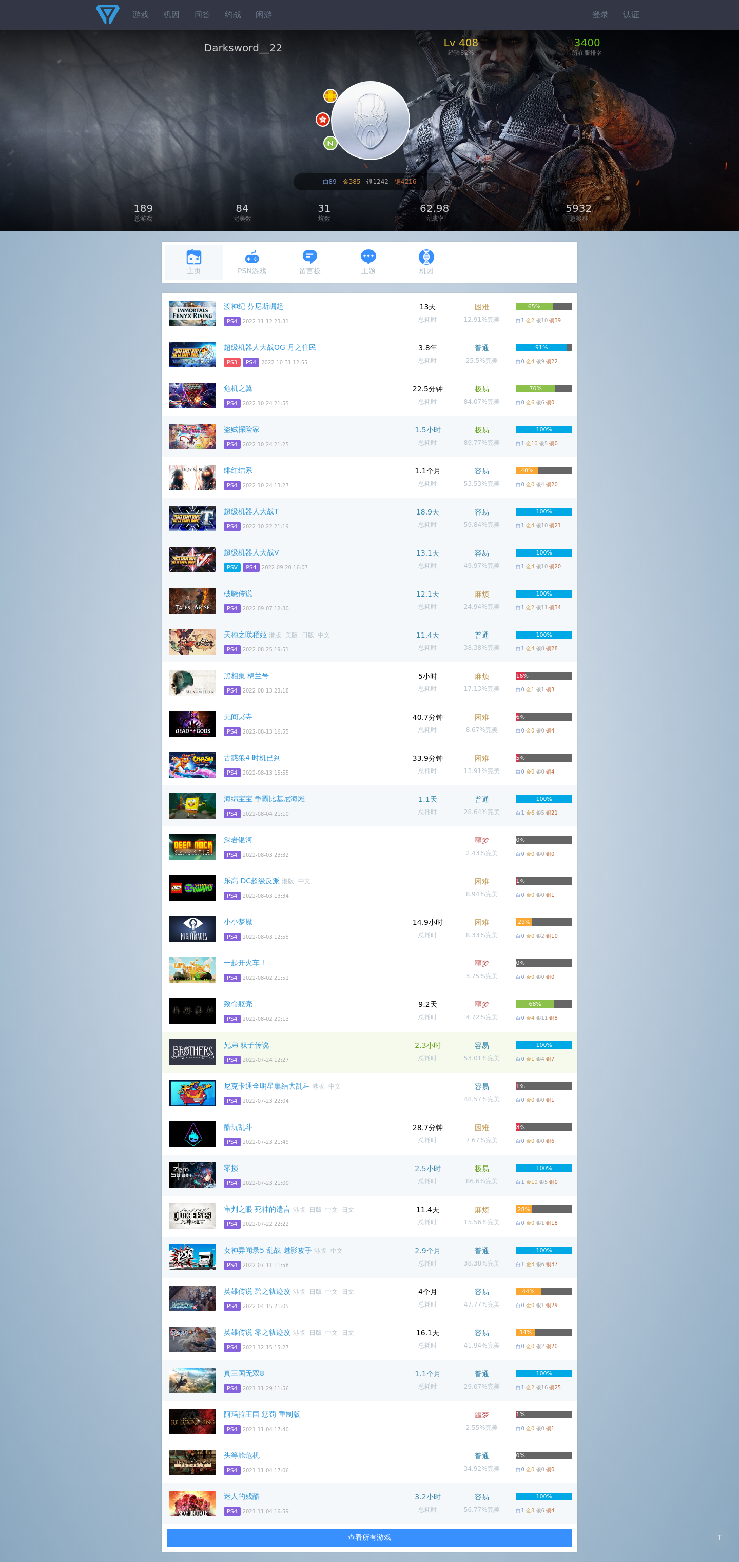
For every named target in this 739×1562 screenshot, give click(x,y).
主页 (194, 262)
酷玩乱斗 (238, 1127)
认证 (631, 14)
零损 (231, 1168)
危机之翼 (238, 388)
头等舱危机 (242, 1455)
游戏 (140, 14)
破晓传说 (238, 593)
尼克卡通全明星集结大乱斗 (267, 1086)
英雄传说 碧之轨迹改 (257, 1291)
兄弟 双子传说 (246, 1045)
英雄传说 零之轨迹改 (257, 1332)
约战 (233, 14)
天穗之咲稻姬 (245, 634)
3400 (587, 42)
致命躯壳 (238, 1004)
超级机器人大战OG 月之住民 (270, 347)
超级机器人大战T (251, 511)
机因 (171, 14)
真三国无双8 (244, 1373)
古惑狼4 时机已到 (252, 758)
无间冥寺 (238, 717)
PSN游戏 (252, 262)
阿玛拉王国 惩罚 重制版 (262, 1414)
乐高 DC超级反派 (252, 881)
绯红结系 (238, 470)
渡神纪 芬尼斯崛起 (253, 306)
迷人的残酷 (242, 1496)
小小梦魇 (238, 922)
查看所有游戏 (369, 1537)
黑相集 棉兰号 (246, 675)
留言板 (310, 262)
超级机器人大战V (251, 552)
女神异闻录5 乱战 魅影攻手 (268, 1250)
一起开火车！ (245, 963)
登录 (600, 14)
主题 (368, 262)
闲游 (264, 14)
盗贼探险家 (242, 429)
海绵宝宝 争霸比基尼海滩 (264, 799)
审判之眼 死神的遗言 (257, 1209)
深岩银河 (238, 840)
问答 (202, 14)
